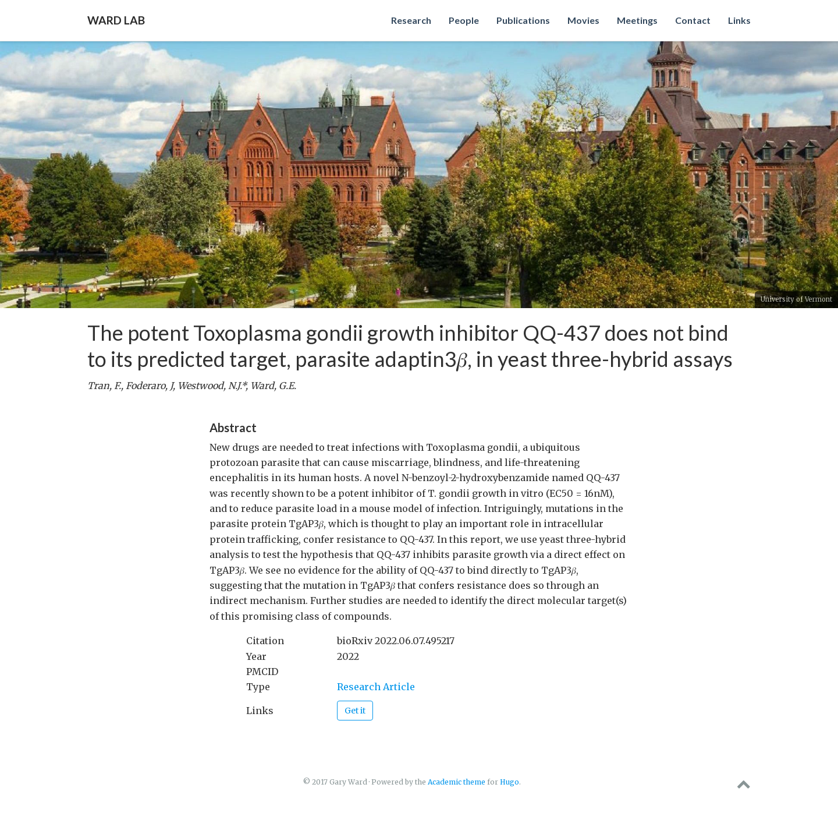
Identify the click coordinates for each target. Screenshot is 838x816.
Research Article (376, 687)
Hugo (509, 782)
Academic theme (456, 782)
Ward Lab (116, 20)
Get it (355, 710)
